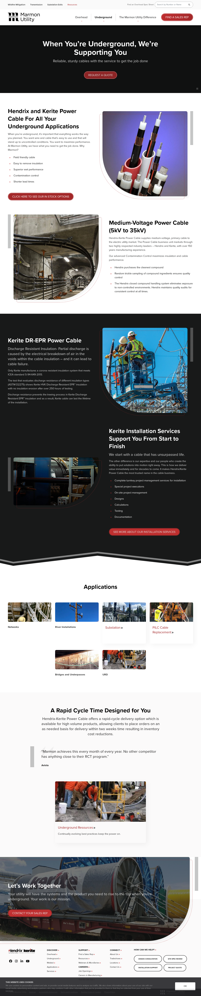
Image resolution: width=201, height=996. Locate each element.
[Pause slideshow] (197, 89)
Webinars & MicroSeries (89, 962)
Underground (104, 18)
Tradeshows (115, 958)
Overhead (81, 18)
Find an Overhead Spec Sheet (140, 5)
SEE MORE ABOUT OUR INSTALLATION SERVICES (144, 532)
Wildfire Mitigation (16, 5)
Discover (52, 950)
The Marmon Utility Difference (138, 18)
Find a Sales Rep (177, 17)
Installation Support (148, 967)
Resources (72, 5)
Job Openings (85, 971)
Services (50, 971)
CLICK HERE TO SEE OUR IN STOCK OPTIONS (40, 196)
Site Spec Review (175, 959)
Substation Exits (55, 5)
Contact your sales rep (30, 913)
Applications (52, 967)
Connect (115, 950)
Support (83, 950)
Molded (50, 962)
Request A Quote (100, 75)
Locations (114, 962)
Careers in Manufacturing (89, 975)
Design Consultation (147, 959)
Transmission (36, 5)
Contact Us (115, 967)
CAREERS (83, 966)
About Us (114, 954)
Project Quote (175, 967)
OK (185, 986)
